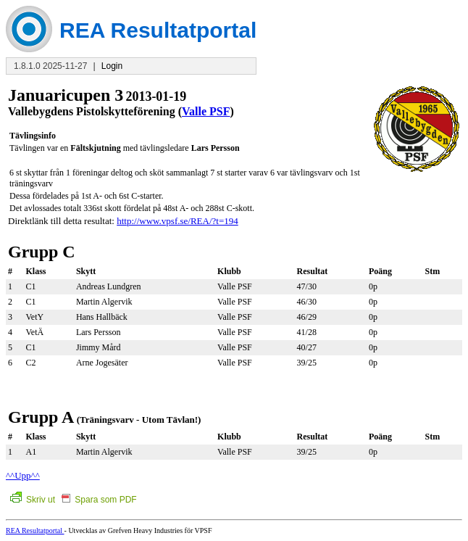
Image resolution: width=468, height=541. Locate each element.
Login (111, 66)
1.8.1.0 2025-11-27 (50, 66)
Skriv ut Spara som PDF (73, 500)
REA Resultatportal (35, 530)
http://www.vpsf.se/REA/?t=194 (177, 220)
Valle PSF (206, 111)
